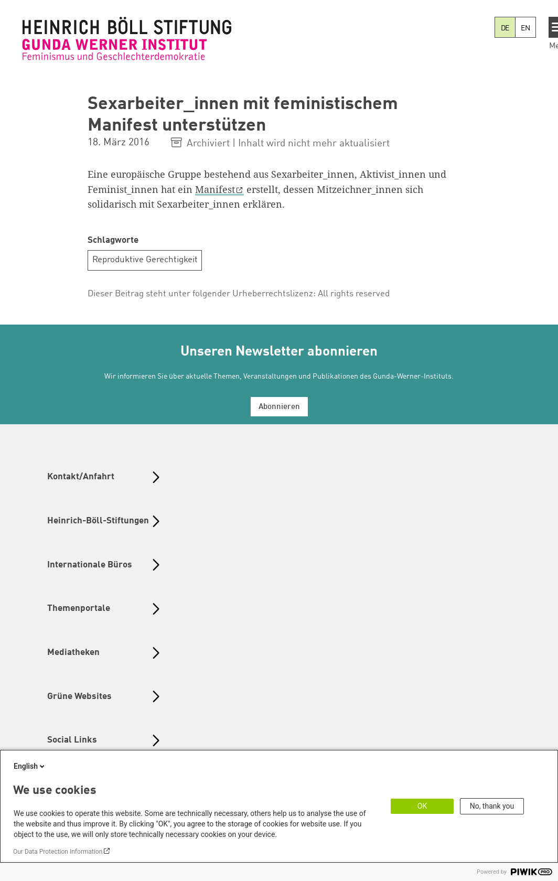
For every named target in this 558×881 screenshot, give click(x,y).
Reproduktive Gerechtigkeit (145, 259)
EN (525, 28)
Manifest (215, 189)
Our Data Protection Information (57, 851)
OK (422, 806)
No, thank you (492, 806)
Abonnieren (279, 407)
